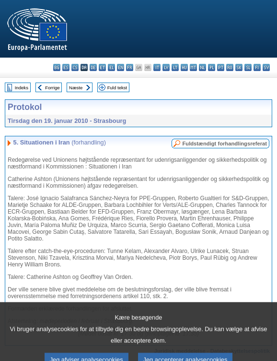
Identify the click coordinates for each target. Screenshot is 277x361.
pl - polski (211, 67)
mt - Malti (193, 67)
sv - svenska (266, 67)
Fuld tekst (117, 87)
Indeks (21, 87)
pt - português (220, 67)
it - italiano (157, 67)
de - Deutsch (93, 67)
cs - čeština (75, 67)
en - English (120, 67)
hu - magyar (184, 67)
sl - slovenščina (248, 67)
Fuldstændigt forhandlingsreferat (224, 143)
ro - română (229, 67)
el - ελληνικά (111, 67)
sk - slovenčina (238, 67)
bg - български (56, 67)
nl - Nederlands (202, 67)
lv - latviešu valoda (166, 67)
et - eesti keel (102, 67)
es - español (65, 67)
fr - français (129, 67)
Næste (75, 87)
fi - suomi (257, 67)
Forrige (52, 87)
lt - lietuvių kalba (175, 67)
